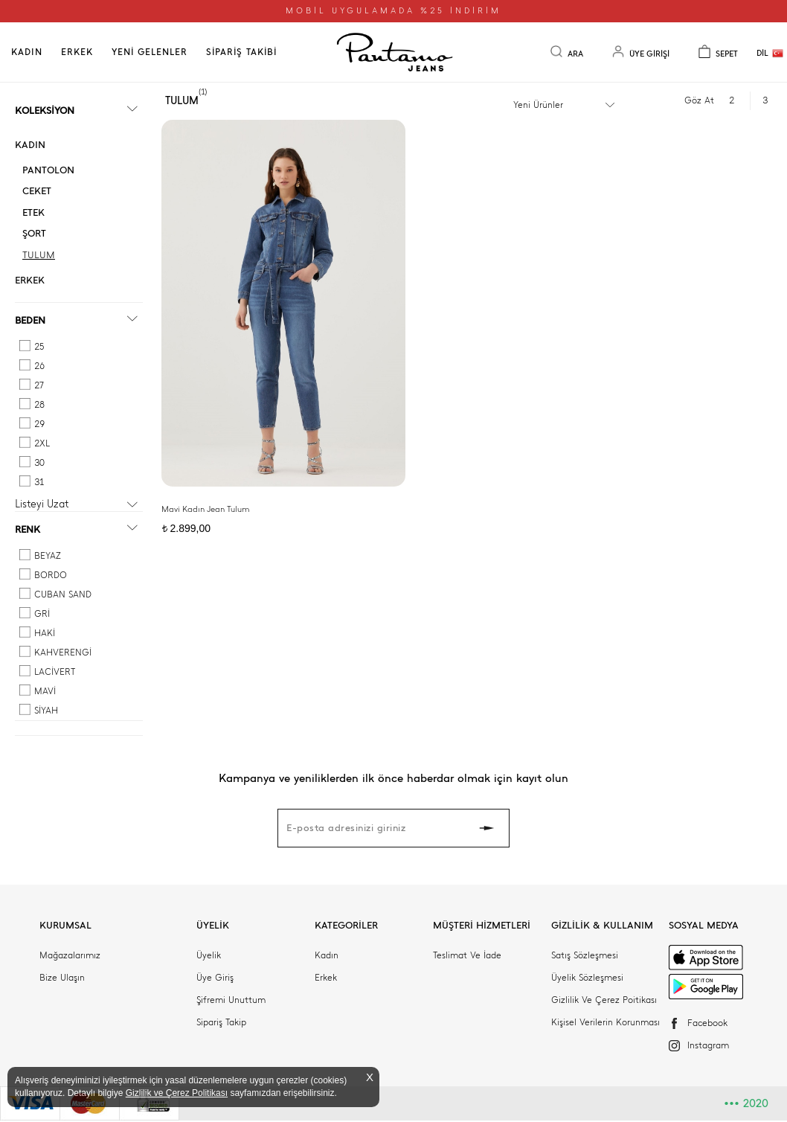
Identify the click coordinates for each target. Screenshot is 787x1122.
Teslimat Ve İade (467, 955)
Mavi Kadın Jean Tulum (205, 432)
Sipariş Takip (221, 1022)
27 (39, 385)
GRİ (42, 614)
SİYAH (46, 710)
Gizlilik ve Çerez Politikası (177, 1093)
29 (39, 424)
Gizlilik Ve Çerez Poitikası (604, 1000)
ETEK (33, 212)
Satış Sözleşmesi (584, 955)
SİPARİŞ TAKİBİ (241, 52)
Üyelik (208, 955)
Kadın (326, 955)
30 (39, 463)
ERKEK (77, 52)
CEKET (36, 190)
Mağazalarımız (69, 955)
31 (39, 482)
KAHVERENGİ (62, 652)
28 (39, 405)
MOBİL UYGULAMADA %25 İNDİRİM (393, 11)
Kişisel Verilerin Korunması (605, 1022)
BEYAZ (47, 556)
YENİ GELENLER (149, 52)
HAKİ (44, 633)
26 (39, 366)
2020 (746, 1103)
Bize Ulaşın (62, 977)
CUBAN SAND (62, 594)
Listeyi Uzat (41, 504)
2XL (42, 443)
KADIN (26, 52)
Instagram (708, 1045)
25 (39, 347)
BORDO (50, 575)
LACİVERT (54, 672)
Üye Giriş (215, 977)
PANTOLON (48, 170)
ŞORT (34, 233)
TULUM (38, 254)
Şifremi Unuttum (231, 1000)
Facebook (707, 1023)
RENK (27, 529)
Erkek (326, 977)
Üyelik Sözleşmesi (587, 977)
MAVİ (45, 691)
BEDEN (30, 320)
